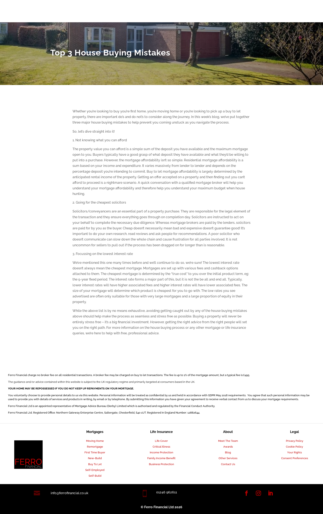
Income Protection (161, 452)
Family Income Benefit (161, 458)
